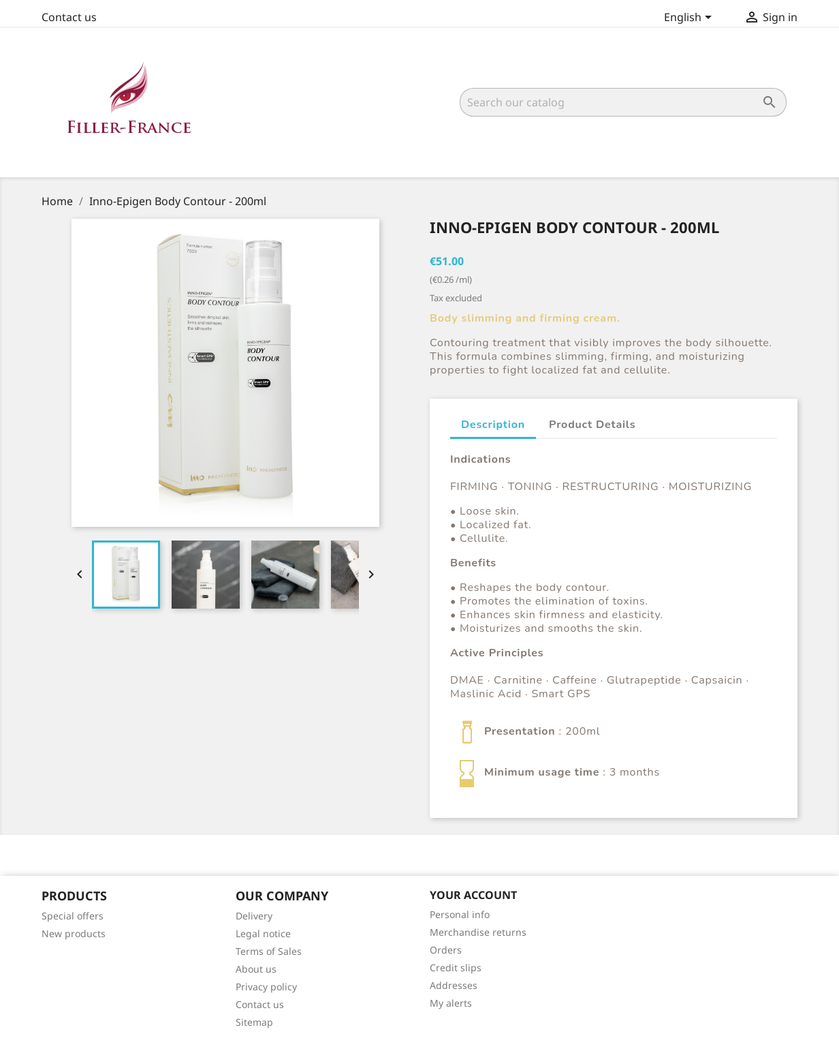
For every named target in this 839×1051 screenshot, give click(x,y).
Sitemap (254, 1022)
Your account (473, 894)
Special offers (73, 915)
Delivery (254, 915)
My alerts (451, 1002)
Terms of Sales (269, 951)
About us (256, 968)
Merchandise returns (478, 932)
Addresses (453, 985)
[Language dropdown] (690, 18)
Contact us (69, 17)
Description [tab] (493, 424)
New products (74, 933)
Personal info (460, 914)
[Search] (623, 102)
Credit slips (455, 967)
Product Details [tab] (592, 424)
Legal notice (263, 933)
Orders (446, 949)
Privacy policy (266, 986)
